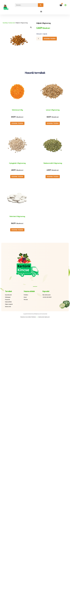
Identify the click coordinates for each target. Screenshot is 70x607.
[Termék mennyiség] (39, 38)
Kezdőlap (5, 23)
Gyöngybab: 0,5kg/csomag (17, 163)
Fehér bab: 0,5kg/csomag (17, 216)
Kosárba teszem (49, 38)
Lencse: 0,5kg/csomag (52, 110)
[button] (41, 11)
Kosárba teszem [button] (17, 123)
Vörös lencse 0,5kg (17, 110)
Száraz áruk (12, 23)
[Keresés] (40, 5)
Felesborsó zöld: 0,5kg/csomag (52, 163)
